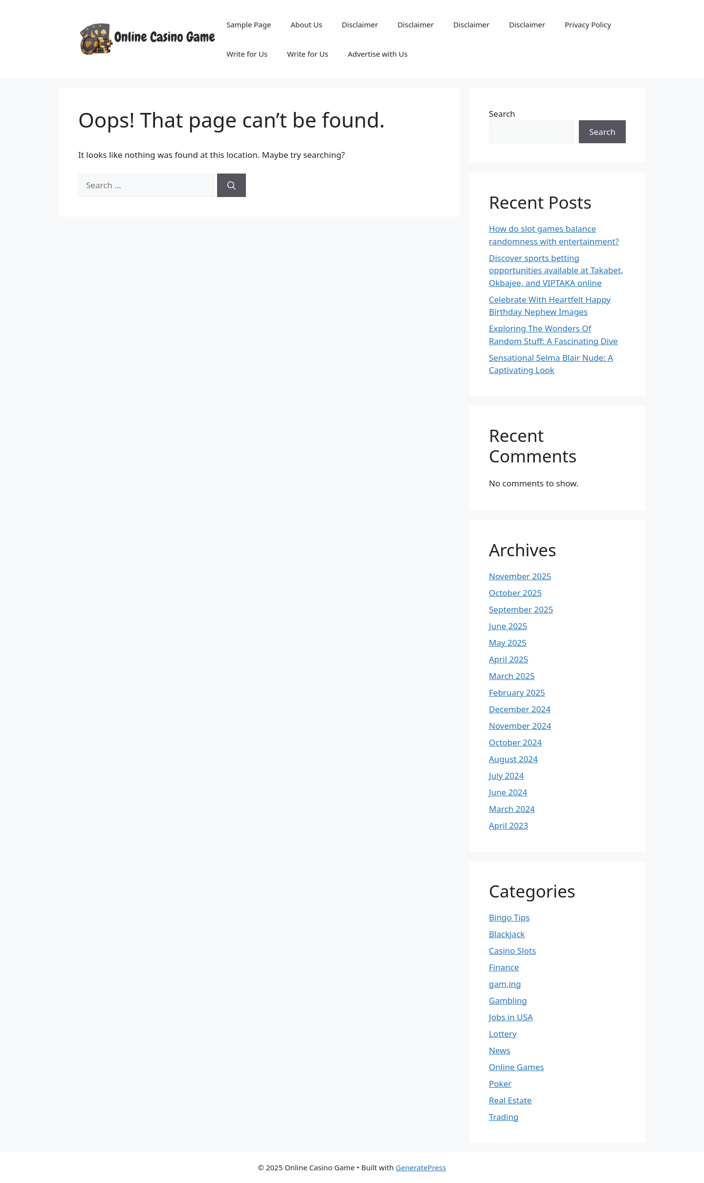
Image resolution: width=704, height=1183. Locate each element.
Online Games (516, 1067)
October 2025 (515, 592)
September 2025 (521, 609)
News (499, 1050)
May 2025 (508, 642)
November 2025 (520, 576)
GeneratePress (421, 1167)
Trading (504, 1116)
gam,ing (505, 983)
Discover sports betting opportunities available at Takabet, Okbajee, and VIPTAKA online (556, 270)
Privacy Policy (588, 24)
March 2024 (512, 808)
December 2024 (519, 709)
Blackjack (507, 934)
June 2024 (508, 792)
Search (502, 113)
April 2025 (508, 659)
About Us (306, 24)
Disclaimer (360, 24)
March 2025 (512, 675)
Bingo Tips (509, 917)
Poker (500, 1083)
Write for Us (246, 54)
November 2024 (520, 725)
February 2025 (517, 692)
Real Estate (510, 1100)
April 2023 (508, 825)
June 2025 (508, 626)
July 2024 (506, 775)
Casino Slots (512, 950)
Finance (504, 967)
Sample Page (248, 24)
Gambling (508, 1000)
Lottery (503, 1033)
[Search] (231, 185)
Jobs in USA (511, 1017)
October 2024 (515, 742)
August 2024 (513, 759)
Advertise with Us (377, 54)
